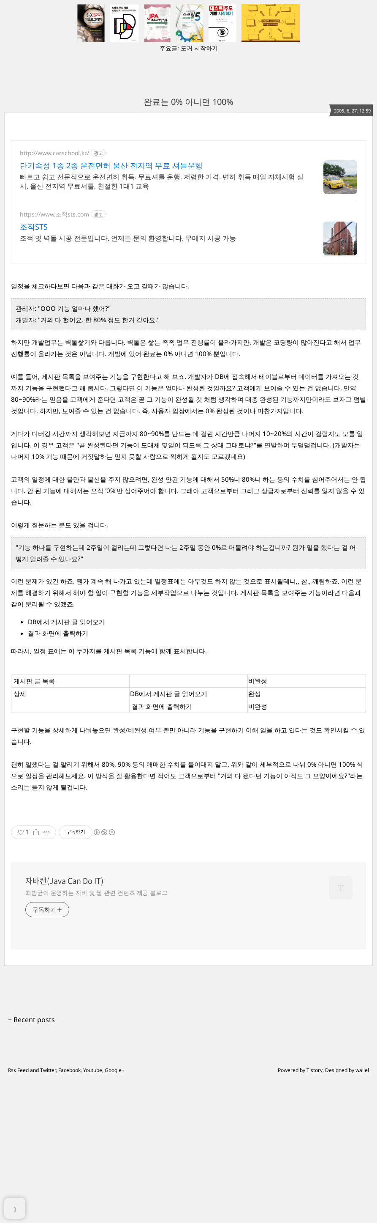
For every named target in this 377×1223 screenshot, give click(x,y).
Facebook (69, 1059)
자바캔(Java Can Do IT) (64, 870)
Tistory (314, 1059)
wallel (362, 1059)
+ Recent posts (31, 1008)
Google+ (115, 1059)
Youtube (92, 1059)
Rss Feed (18, 1059)
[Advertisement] (188, 202)
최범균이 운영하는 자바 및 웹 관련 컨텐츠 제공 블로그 (96, 881)
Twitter (48, 1059)
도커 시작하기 (199, 48)
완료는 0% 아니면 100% (188, 101)
